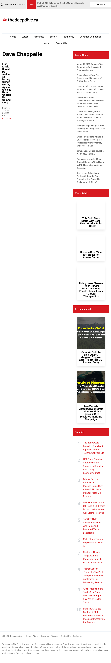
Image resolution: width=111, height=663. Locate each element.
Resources (39, 36)
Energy (53, 36)
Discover (55, 636)
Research (44, 636)
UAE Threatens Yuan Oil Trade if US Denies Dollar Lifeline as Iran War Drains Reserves (94, 507)
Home (13, 36)
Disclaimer (77, 636)
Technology (68, 36)
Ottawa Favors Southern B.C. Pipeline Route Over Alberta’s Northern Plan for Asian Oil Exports (93, 488)
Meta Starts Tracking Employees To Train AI (93, 542)
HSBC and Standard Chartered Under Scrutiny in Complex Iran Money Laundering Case (93, 466)
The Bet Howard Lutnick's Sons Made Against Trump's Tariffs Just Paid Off (93, 447)
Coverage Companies (90, 36)
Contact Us (61, 43)
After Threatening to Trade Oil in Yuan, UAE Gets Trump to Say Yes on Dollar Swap (93, 595)
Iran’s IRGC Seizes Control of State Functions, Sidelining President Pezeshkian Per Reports (94, 615)
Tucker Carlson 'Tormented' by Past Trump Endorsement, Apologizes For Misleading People (93, 575)
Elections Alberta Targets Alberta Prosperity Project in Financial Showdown (93, 557)
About (47, 43)
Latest (25, 36)
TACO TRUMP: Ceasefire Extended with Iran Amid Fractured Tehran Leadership (92, 526)
